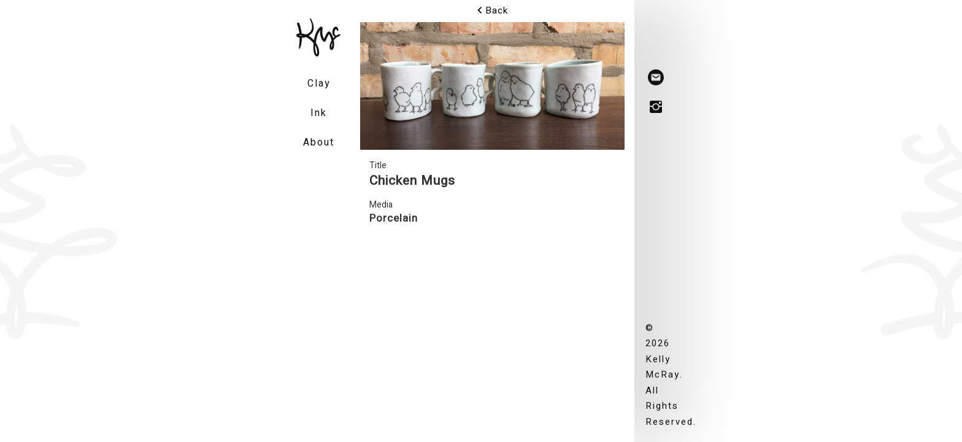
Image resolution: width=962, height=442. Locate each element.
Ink (318, 113)
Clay (319, 83)
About (318, 142)
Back (492, 10)
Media (381, 204)
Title (378, 165)
